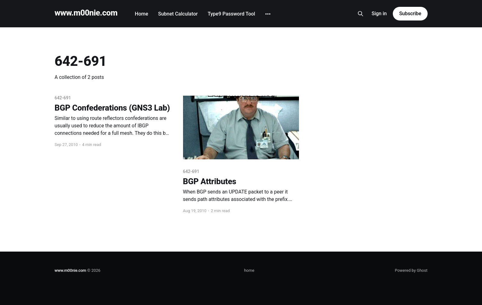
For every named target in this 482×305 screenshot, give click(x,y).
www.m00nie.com (86, 13)
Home (141, 14)
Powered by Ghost (411, 270)
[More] (268, 14)
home (249, 270)
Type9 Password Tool (231, 14)
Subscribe (410, 13)
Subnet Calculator (178, 14)
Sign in (379, 13)
